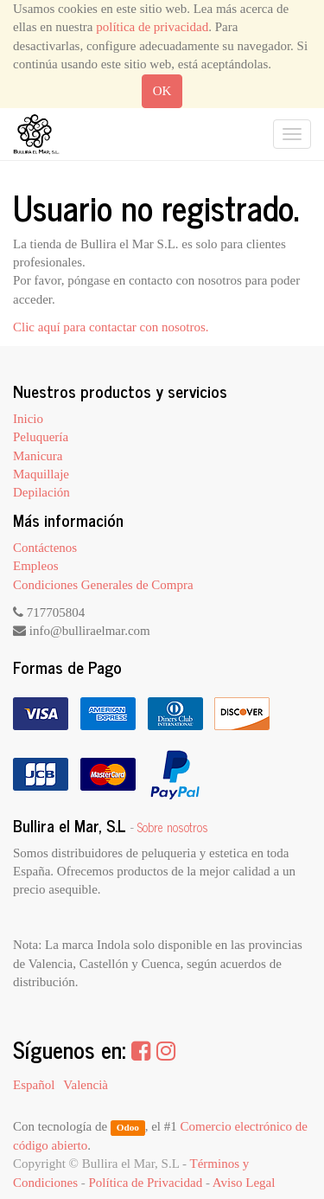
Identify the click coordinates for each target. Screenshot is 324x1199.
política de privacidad (152, 27)
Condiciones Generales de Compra (103, 585)
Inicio (28, 419)
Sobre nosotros (172, 827)
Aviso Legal (244, 1182)
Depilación (41, 492)
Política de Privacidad (146, 1182)
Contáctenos (45, 548)
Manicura (37, 456)
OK (162, 91)
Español (33, 1085)
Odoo (128, 1127)
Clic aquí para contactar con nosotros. (111, 327)
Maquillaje (41, 474)
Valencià (85, 1085)
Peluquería (40, 437)
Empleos (36, 566)
